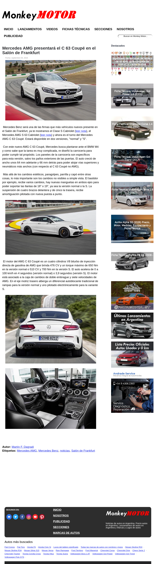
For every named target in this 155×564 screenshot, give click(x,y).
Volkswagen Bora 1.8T (80, 554)
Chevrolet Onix (123, 550)
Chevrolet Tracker (12, 554)
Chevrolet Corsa (107, 550)
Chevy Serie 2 (138, 550)
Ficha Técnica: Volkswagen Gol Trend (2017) (132, 158)
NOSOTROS (61, 515)
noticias (65, 450)
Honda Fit (31, 547)
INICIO (57, 509)
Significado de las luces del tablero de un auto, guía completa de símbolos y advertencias (132, 61)
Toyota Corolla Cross (32, 554)
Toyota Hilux (48, 554)
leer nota (81, 131)
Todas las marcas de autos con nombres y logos (102, 547)
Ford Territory (77, 550)
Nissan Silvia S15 (31, 550)
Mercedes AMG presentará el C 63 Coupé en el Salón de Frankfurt (49, 50)
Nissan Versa (47, 550)
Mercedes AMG (27, 450)
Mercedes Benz (48, 450)
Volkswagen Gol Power (102, 554)
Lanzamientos (30, 29)
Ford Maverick (92, 550)
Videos (52, 29)
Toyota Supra (62, 554)
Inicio (8, 29)
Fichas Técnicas (76, 29)
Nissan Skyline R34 (13, 550)
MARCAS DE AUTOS (66, 532)
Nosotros (125, 29)
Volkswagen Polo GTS (14, 557)
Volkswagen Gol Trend (125, 554)
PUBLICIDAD (61, 521)
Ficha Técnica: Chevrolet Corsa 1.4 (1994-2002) (132, 125)
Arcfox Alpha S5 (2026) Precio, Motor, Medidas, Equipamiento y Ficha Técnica (132, 225)
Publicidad (13, 36)
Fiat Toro (21, 547)
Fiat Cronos (10, 547)
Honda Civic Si (44, 547)
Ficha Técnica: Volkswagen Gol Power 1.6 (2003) (132, 93)
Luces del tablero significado (65, 547)
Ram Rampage (62, 550)
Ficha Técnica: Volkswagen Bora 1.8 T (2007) (132, 191)
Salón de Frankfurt (83, 450)
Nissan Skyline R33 (133, 547)
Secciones (103, 29)
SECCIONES (61, 527)
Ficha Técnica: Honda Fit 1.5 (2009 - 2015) (132, 256)
